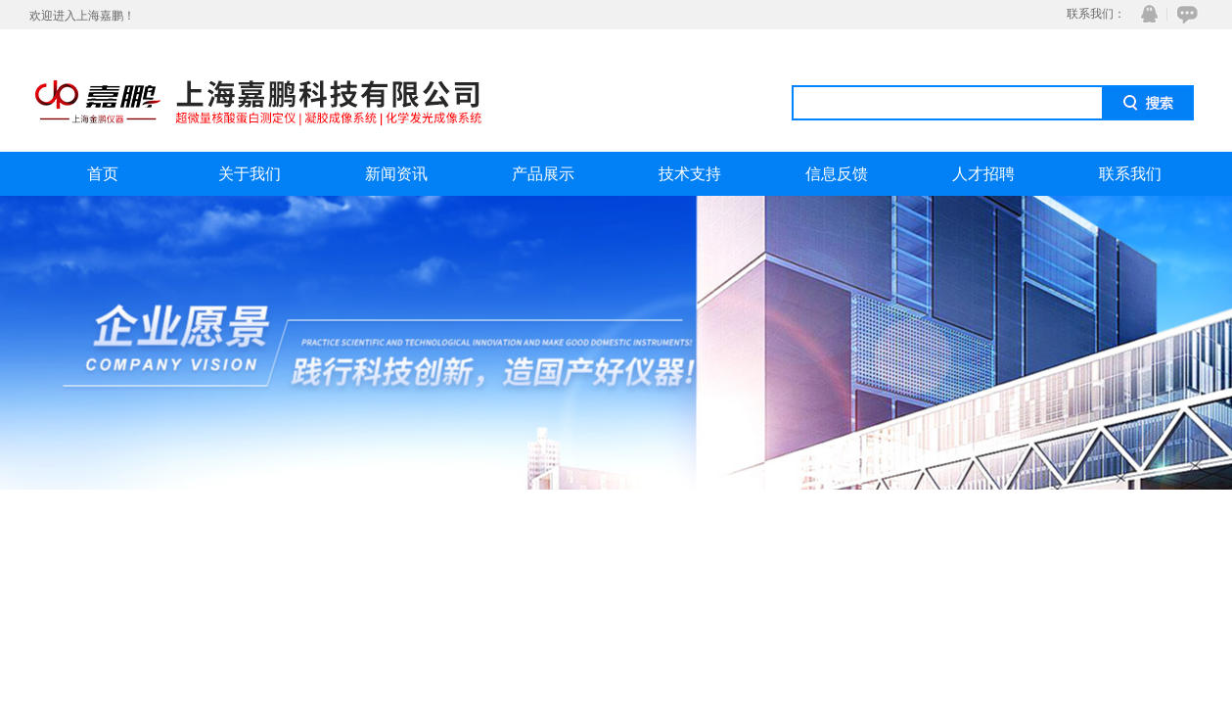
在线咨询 (1184, 14)
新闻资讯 (396, 173)
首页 (102, 173)
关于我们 (249, 173)
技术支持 (690, 173)
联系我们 (1130, 173)
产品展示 (543, 173)
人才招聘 (983, 173)
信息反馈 (836, 173)
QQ (1144, 14)
